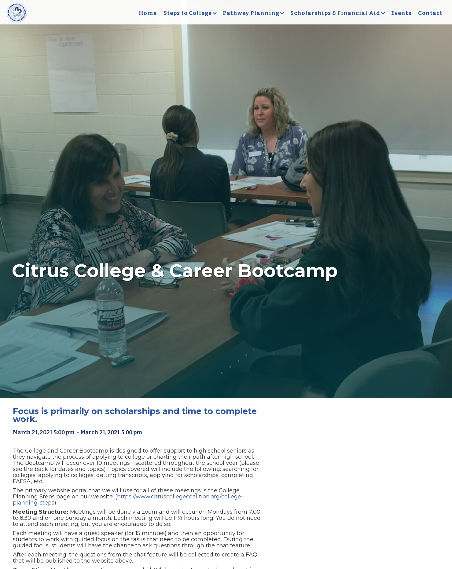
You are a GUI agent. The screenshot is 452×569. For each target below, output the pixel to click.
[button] (190, 13)
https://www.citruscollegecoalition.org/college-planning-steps (128, 499)
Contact (430, 13)
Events (401, 13)
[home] (17, 13)
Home (148, 13)
